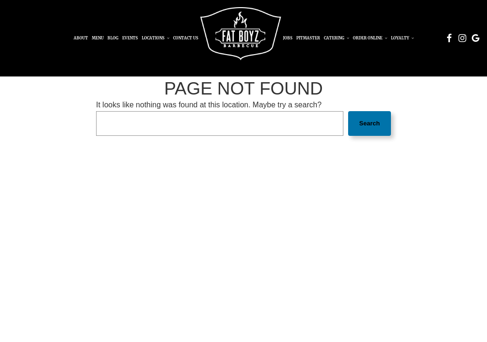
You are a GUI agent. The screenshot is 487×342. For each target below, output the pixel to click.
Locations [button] (155, 38)
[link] (240, 33)
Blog (112, 38)
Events (130, 38)
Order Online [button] (370, 38)
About (81, 38)
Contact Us (185, 38)
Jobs (287, 38)
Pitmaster (308, 38)
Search (369, 123)
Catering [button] (336, 38)
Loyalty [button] (402, 38)
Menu (98, 38)
